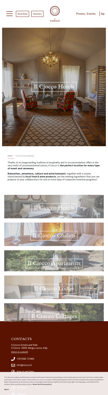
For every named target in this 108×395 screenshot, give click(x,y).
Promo (81, 14)
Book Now (22, 14)
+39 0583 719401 (22, 359)
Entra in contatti (19, 352)
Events (91, 14)
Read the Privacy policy (42, 384)
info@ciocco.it (21, 366)
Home (10, 156)
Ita (102, 14)
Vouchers (37, 14)
